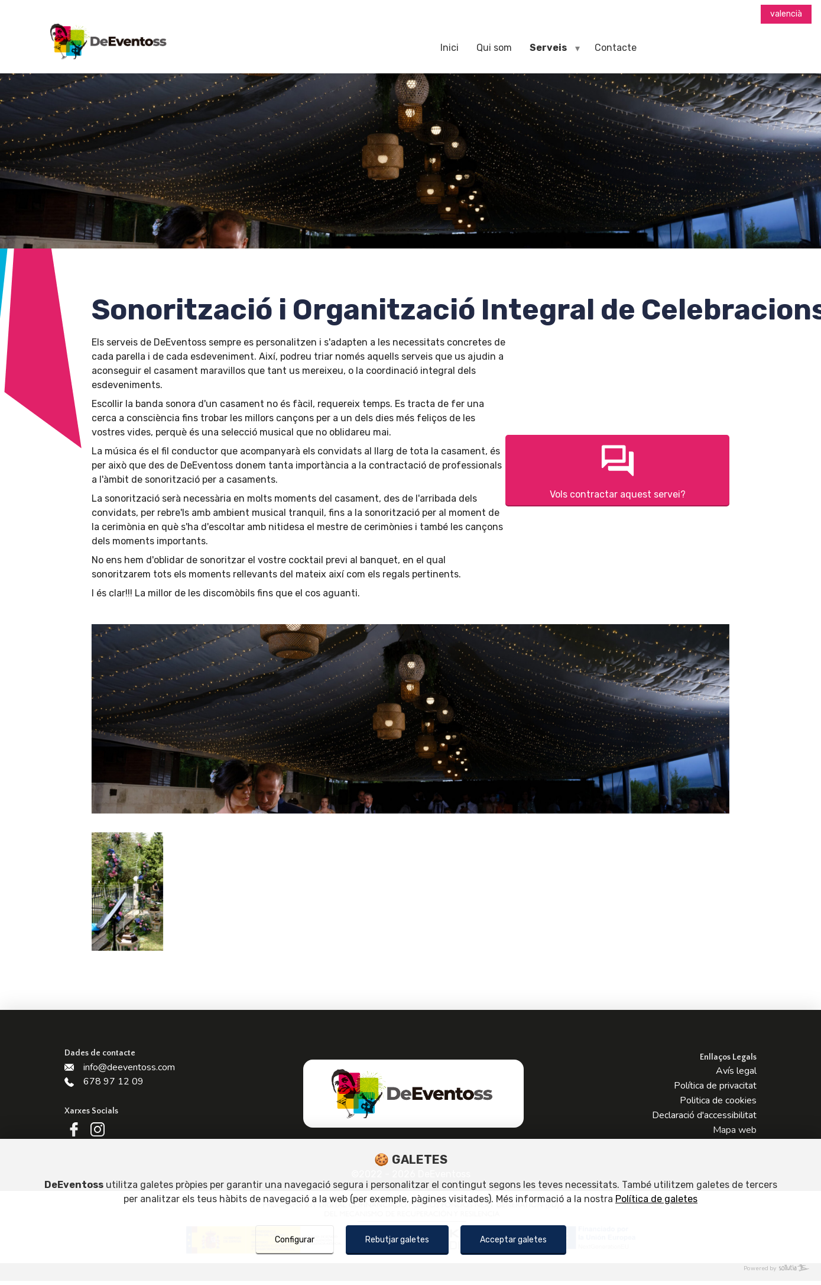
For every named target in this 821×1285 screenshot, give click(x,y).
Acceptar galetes (513, 1240)
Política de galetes (656, 1199)
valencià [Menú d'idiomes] (786, 14)
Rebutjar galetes (397, 1240)
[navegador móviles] (577, 48)
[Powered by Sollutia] (410, 1268)
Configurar (294, 1240)
